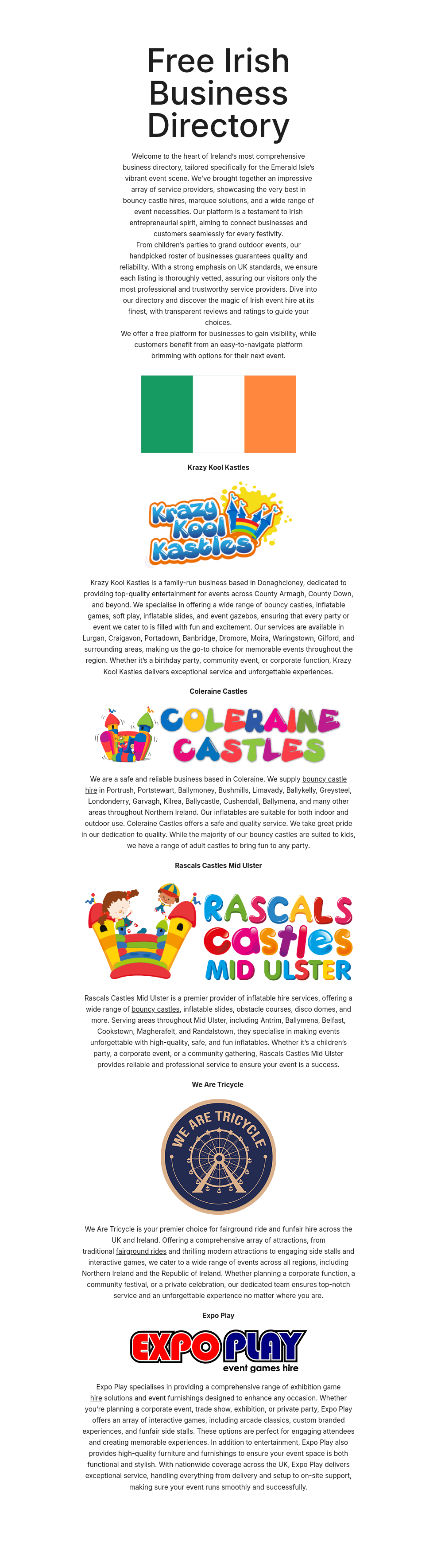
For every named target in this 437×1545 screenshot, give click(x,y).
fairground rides (141, 1251)
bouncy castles (288, 605)
